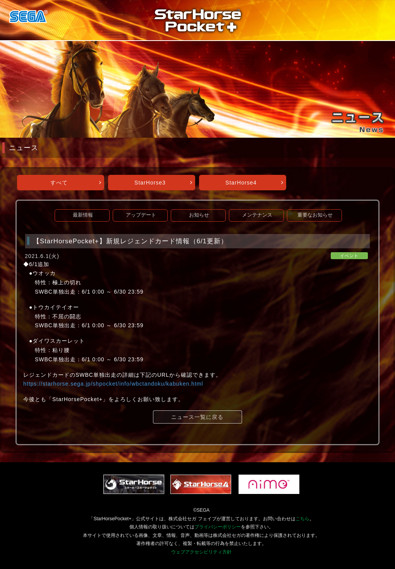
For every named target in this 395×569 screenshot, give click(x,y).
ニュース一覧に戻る (197, 417)
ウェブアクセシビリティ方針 (201, 552)
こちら (302, 518)
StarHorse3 (150, 182)
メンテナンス (257, 215)
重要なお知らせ (315, 215)
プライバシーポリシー (217, 527)
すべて (59, 182)
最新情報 (83, 215)
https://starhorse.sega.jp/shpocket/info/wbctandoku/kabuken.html (113, 384)
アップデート (141, 215)
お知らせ (199, 215)
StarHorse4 (241, 182)
